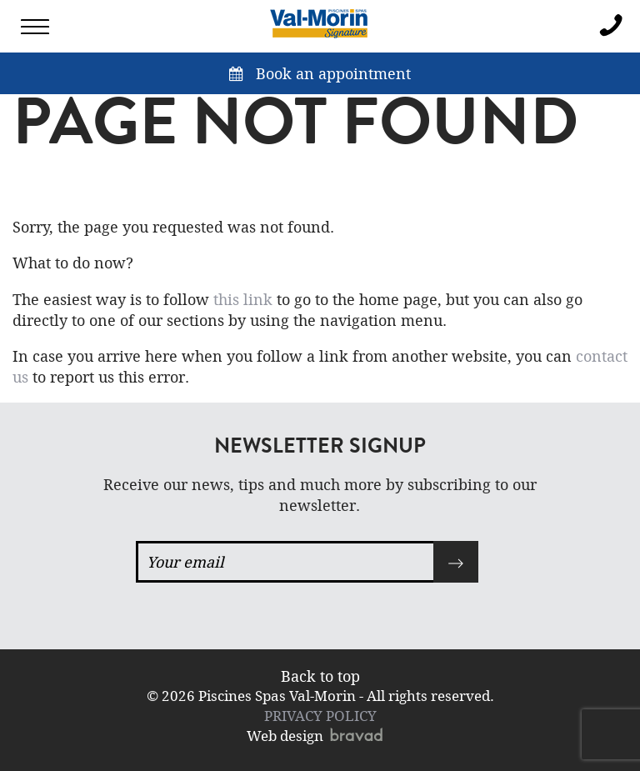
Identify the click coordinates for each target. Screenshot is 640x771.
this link (242, 299)
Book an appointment (320, 73)
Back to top (320, 676)
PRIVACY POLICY (320, 715)
